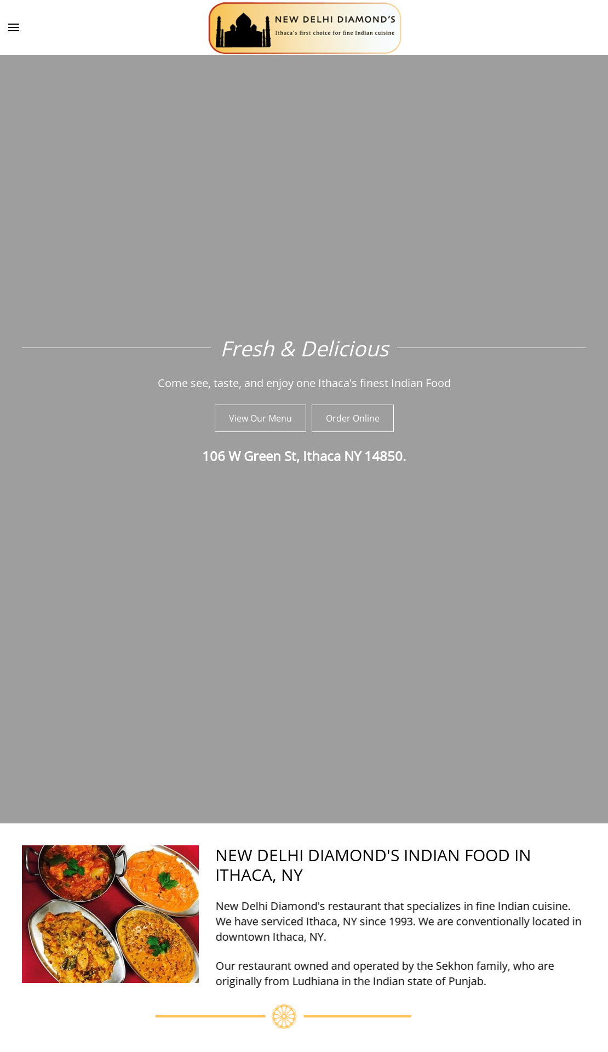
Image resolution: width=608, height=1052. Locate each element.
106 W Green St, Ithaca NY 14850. (304, 456)
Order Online (353, 418)
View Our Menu (260, 418)
